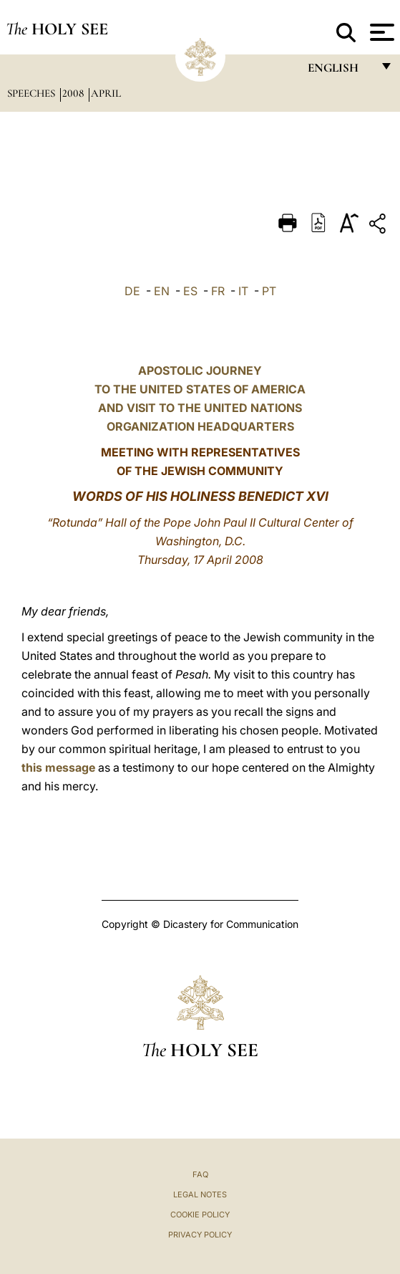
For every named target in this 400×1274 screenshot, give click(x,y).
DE (132, 291)
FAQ (200, 1174)
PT (269, 291)
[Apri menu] (380, 32)
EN (162, 291)
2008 (74, 93)
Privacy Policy (200, 1235)
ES (190, 291)
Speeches (32, 93)
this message (58, 767)
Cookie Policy (200, 1215)
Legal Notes (200, 1194)
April (106, 93)
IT (243, 291)
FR (218, 291)
